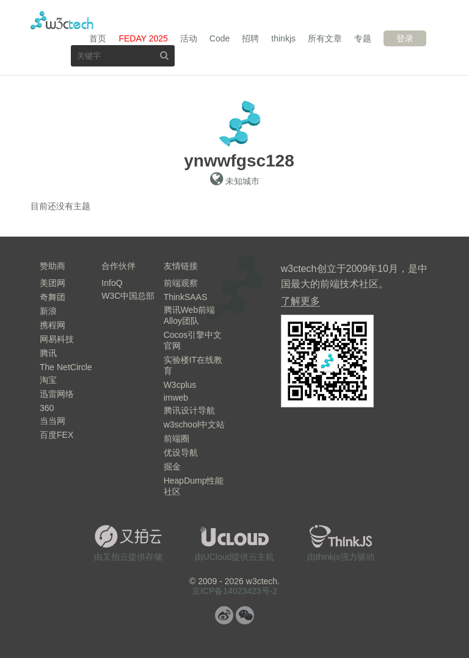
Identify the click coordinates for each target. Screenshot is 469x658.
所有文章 (325, 38)
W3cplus (180, 385)
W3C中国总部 (128, 296)
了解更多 (300, 301)
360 (47, 408)
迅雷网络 (57, 394)
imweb (176, 397)
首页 (97, 38)
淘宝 (48, 380)
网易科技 (57, 339)
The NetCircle (66, 367)
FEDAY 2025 (142, 38)
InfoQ (111, 283)
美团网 (52, 283)
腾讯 (48, 353)
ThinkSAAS (186, 297)
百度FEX (56, 435)
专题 (362, 38)
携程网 (52, 325)
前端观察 (181, 283)
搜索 (164, 55)
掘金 (172, 466)
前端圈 (176, 438)
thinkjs (283, 38)
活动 (188, 38)
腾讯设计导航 (189, 410)
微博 (224, 615)
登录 (404, 38)
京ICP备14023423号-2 (234, 591)
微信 (245, 615)
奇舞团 (52, 297)
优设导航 (181, 452)
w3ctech (62, 20)
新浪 (48, 311)
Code (219, 38)
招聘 (250, 38)
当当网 (52, 421)
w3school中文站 (194, 424)
